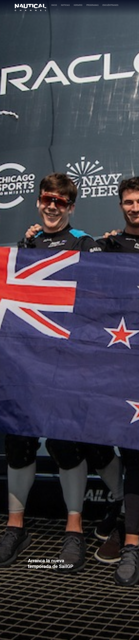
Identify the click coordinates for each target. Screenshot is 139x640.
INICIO (54, 5)
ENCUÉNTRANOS (110, 5)
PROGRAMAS (92, 5)
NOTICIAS (65, 5)
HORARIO (78, 5)
